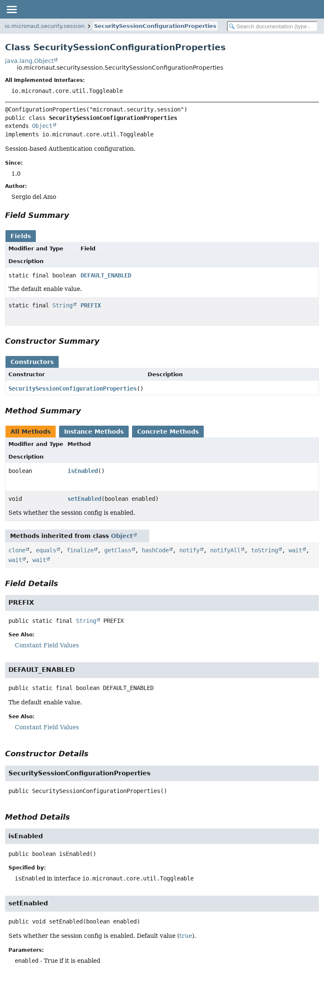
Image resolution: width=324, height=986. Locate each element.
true (185, 935)
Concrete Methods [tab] (168, 431)
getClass (117, 550)
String (62, 305)
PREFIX (91, 305)
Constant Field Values (47, 645)
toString (264, 550)
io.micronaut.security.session (44, 26)
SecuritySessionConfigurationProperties (155, 26)
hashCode (155, 550)
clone (16, 550)
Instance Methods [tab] (94, 431)
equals (46, 550)
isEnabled (83, 470)
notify (189, 550)
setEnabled (84, 498)
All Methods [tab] (31, 431)
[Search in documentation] (272, 26)
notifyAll (225, 550)
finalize (80, 550)
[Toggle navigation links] (11, 9)
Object (42, 125)
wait (295, 550)
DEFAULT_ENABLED (106, 275)
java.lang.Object (29, 60)
